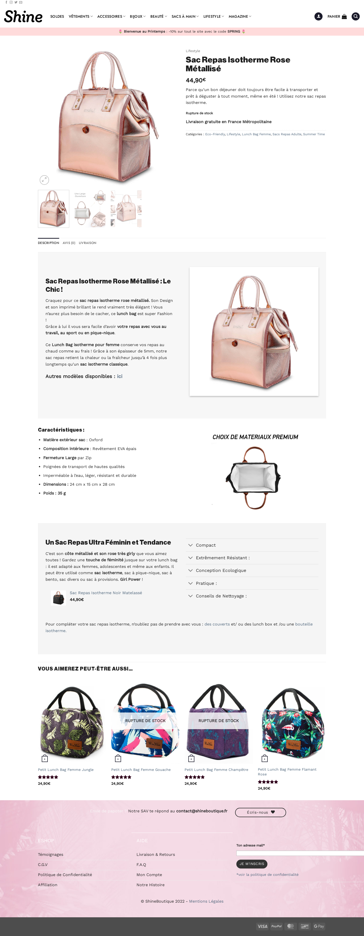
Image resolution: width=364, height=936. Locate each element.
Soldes (57, 16)
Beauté (158, 16)
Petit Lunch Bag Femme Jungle (66, 770)
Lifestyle (213, 16)
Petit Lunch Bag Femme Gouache (141, 770)
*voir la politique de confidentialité (267, 875)
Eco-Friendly (215, 134)
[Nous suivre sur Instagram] (11, 2)
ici (119, 376)
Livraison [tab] (87, 242)
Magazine (240, 16)
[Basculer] (191, 545)
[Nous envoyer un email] (20, 2)
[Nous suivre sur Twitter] (15, 2)
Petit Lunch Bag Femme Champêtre (216, 770)
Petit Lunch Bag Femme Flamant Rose (287, 771)
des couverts (217, 624)
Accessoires (111, 16)
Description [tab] (48, 242)
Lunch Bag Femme (256, 134)
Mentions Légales (206, 901)
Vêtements (81, 16)
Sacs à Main (185, 16)
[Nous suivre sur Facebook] (6, 2)
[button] (318, 16)
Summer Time (314, 134)
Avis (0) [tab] (69, 242)
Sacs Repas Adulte (286, 134)
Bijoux (138, 16)
